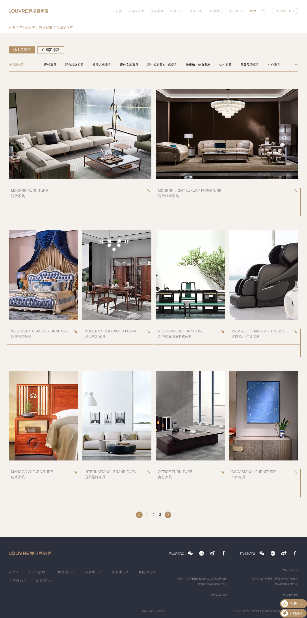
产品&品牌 (136, 11)
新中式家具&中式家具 (162, 64)
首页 (119, 11)
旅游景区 (157, 11)
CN (251, 11)
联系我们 (43, 581)
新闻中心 (215, 11)
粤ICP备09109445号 (153, 610)
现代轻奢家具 (74, 64)
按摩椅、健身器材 (198, 64)
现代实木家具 (129, 64)
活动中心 (176, 11)
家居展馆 (45, 27)
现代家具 (50, 64)
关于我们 (235, 11)
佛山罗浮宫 (65, 27)
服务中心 (196, 11)
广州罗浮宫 (51, 50)
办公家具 (274, 64)
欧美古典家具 (102, 64)
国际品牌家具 (249, 64)
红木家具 (225, 64)
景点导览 (285, 11)
